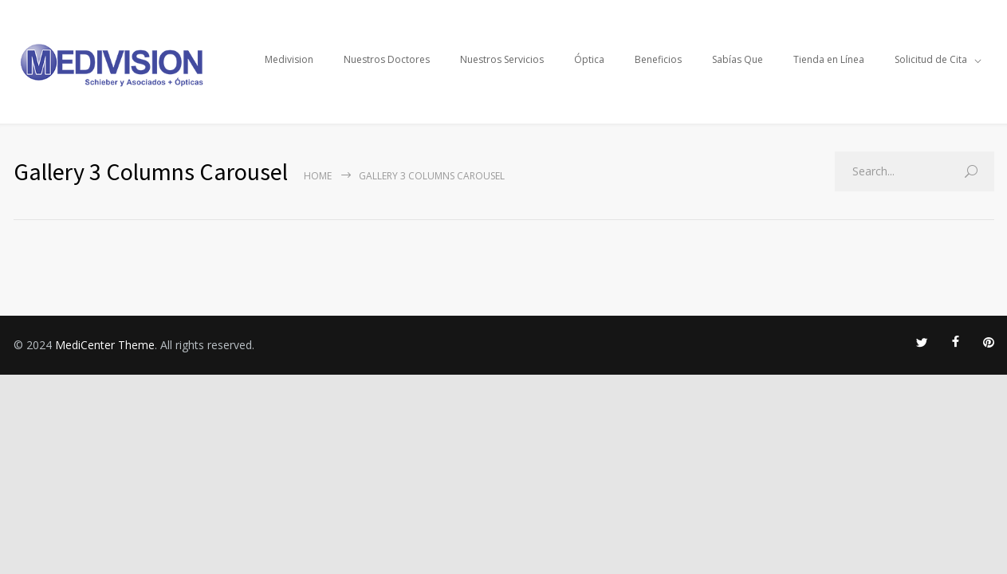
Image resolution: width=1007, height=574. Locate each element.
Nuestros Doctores (387, 59)
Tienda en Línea (828, 59)
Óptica (589, 59)
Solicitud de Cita (931, 59)
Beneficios (658, 59)
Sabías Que (737, 59)
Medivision (289, 59)
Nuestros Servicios (502, 59)
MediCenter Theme (105, 344)
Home (318, 176)
